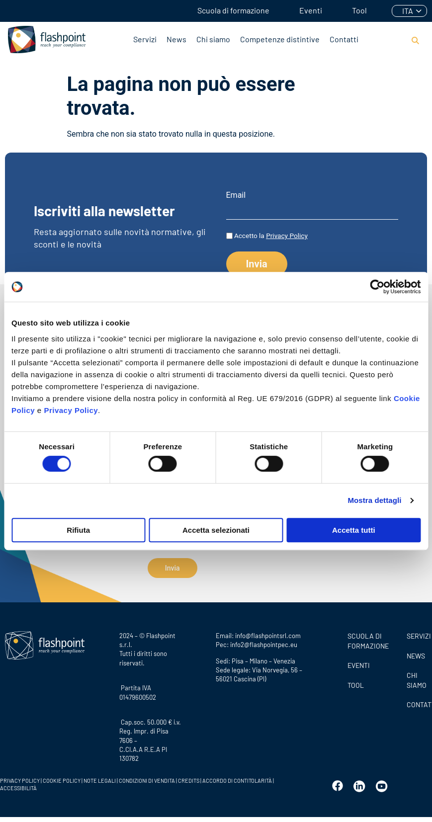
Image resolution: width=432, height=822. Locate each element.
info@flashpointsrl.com (268, 632)
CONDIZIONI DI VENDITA (147, 777)
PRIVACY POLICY (20, 777)
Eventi (310, 10)
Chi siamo (213, 39)
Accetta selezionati (216, 530)
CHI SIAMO (417, 676)
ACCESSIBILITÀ (18, 784)
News (176, 39)
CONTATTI (417, 701)
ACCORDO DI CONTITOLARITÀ (237, 777)
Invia (172, 568)
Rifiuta (78, 530)
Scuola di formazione (233, 10)
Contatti (344, 39)
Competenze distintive (280, 39)
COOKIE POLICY (62, 777)
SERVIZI (417, 632)
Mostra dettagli (374, 500)
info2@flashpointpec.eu (263, 641)
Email (236, 195)
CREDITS (189, 777)
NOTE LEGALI (100, 777)
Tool (359, 10)
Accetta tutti (353, 530)
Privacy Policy (71, 410)
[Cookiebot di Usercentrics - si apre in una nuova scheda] (377, 286)
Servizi (145, 39)
